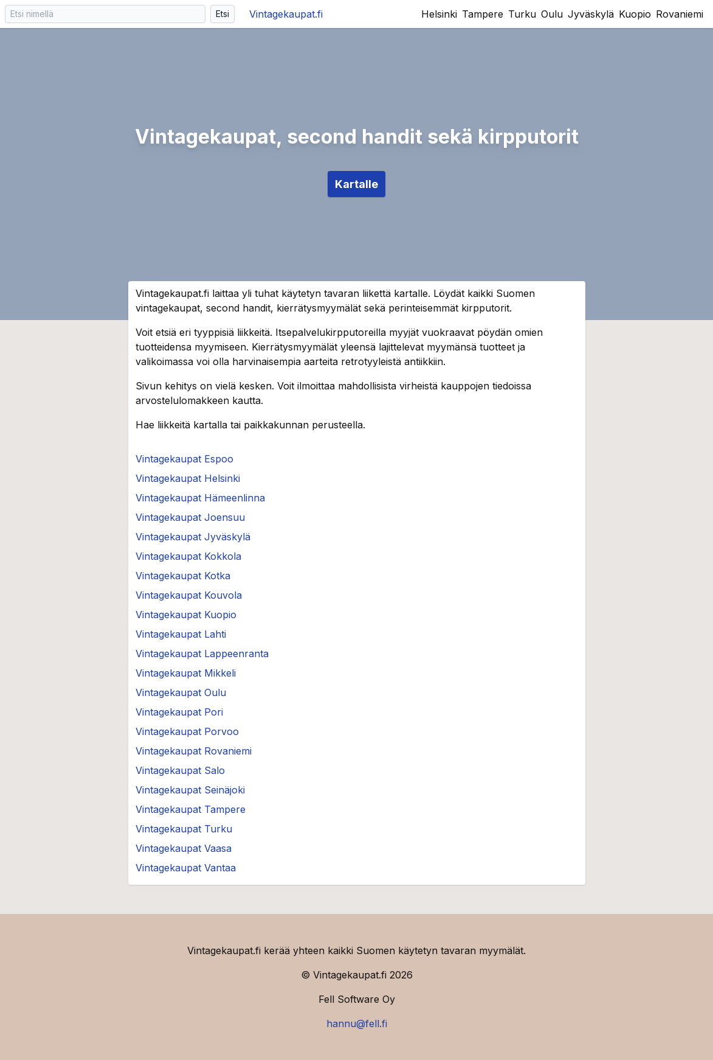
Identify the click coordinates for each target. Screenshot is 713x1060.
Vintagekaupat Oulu (181, 692)
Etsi (222, 14)
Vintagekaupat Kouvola (189, 595)
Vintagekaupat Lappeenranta (202, 653)
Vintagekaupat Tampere (191, 809)
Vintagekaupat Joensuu (190, 517)
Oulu (552, 14)
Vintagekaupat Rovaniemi (194, 751)
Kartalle (356, 184)
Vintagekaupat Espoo (184, 459)
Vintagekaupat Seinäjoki (190, 790)
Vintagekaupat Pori (179, 712)
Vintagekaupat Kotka (183, 576)
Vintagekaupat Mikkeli (186, 673)
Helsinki (439, 14)
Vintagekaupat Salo (180, 770)
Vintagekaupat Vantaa (186, 868)
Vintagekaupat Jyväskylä (193, 537)
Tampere (482, 14)
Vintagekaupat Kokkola (188, 556)
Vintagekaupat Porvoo (187, 731)
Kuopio (635, 14)
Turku (522, 14)
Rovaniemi (679, 14)
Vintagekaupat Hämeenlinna (200, 498)
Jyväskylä (591, 14)
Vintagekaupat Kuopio (186, 614)
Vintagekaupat (286, 14)
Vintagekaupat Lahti (181, 634)
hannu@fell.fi (356, 1023)
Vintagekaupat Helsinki (188, 478)
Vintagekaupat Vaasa (184, 848)
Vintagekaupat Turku (184, 829)
